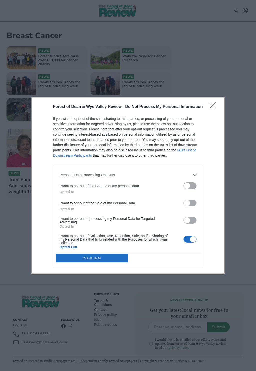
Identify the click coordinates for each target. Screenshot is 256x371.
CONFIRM (91, 258)
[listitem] (128, 174)
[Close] (214, 107)
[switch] (190, 185)
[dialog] (128, 185)
